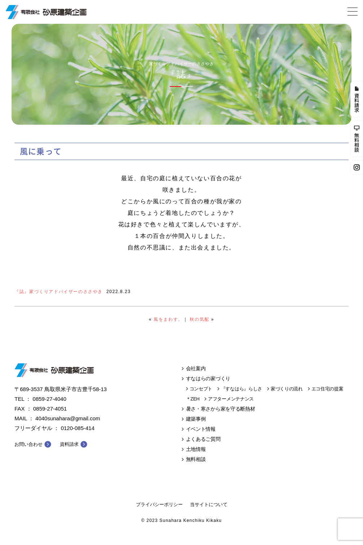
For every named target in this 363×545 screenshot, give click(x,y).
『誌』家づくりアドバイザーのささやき (58, 291)
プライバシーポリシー (159, 504)
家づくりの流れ (287, 388)
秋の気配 (199, 319)
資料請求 (69, 444)
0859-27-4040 (49, 399)
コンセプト (201, 388)
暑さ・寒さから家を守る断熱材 (220, 409)
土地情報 (196, 449)
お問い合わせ (28, 444)
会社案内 (196, 368)
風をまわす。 (168, 319)
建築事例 (196, 419)
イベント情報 (201, 429)
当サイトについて (208, 504)
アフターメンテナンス (231, 399)
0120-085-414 (77, 428)
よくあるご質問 (203, 439)
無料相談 (196, 459)
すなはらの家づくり (208, 378)
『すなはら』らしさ (241, 388)
